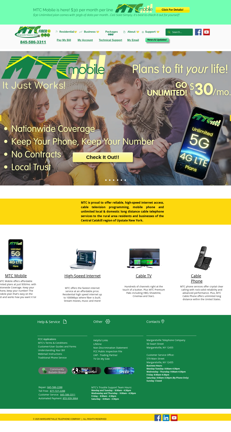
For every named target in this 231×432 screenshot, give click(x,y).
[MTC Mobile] (105, 180)
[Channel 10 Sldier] (121, 180)
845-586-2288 (54, 387)
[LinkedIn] (166, 418)
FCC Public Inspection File (107, 351)
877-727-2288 (57, 390)
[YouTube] (206, 32)
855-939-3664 (70, 398)
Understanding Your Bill (51, 350)
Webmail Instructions (50, 353)
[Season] (125, 180)
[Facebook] (198, 32)
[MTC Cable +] (109, 180)
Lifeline (97, 344)
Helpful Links (100, 340)
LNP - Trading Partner (105, 355)
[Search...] (179, 32)
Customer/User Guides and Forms (57, 346)
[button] (69, 31)
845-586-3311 (67, 394)
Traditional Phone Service (52, 357)
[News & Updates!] (157, 40)
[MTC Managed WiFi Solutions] (113, 180)
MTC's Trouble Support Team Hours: (111, 387)
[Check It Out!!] (103, 157)
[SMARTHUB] (117, 180)
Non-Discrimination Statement (110, 347)
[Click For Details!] (173, 10)
